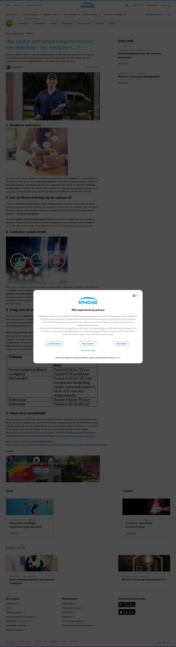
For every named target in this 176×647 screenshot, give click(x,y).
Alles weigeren (121, 344)
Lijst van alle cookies (88, 350)
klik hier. (118, 358)
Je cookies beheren (54, 344)
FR (134, 295)
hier (102, 328)
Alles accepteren (88, 344)
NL (137, 295)
